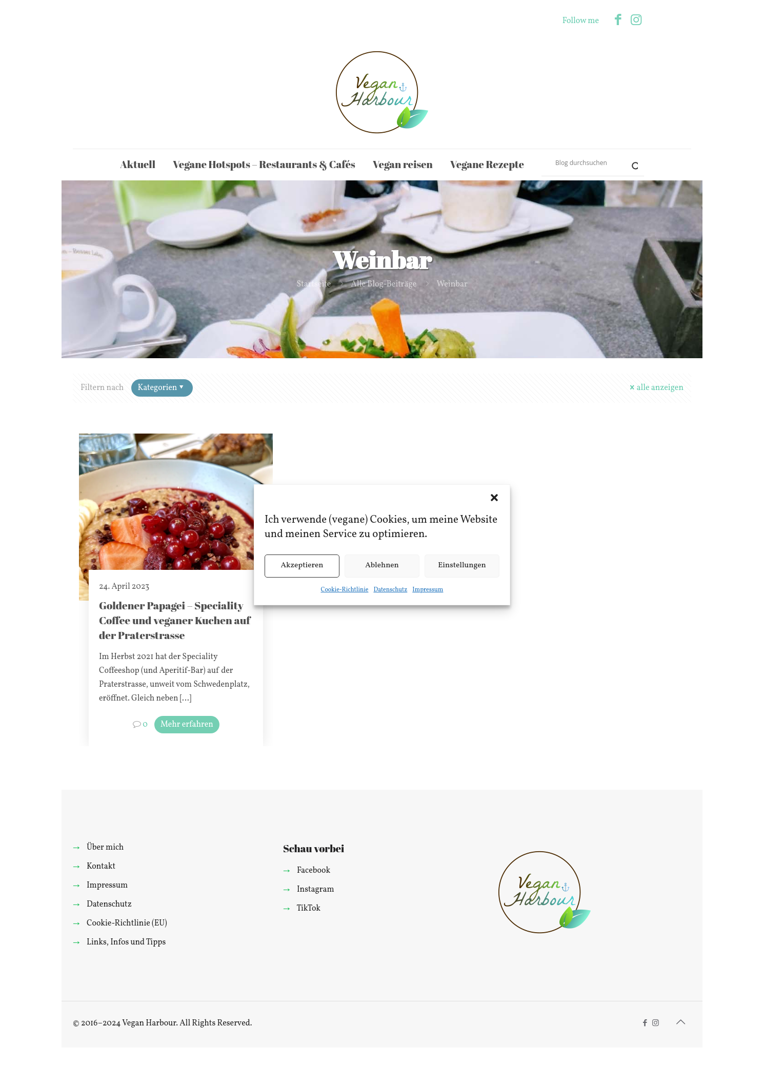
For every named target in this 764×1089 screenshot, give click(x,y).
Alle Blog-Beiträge (384, 284)
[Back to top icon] (680, 1023)
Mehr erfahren (186, 724)
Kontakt (101, 866)
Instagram (315, 889)
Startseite (313, 284)
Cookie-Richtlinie (345, 590)
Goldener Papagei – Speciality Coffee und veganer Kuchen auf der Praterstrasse (174, 620)
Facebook (313, 870)
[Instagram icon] (636, 21)
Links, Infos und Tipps (126, 942)
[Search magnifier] (631, 162)
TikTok (308, 908)
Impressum (427, 590)
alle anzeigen (655, 388)
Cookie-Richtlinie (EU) (127, 923)
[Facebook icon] (618, 21)
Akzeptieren (301, 565)
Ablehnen (382, 565)
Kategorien (161, 388)
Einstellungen (462, 565)
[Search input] (588, 162)
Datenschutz (390, 590)
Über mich (105, 847)
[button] (494, 497)
